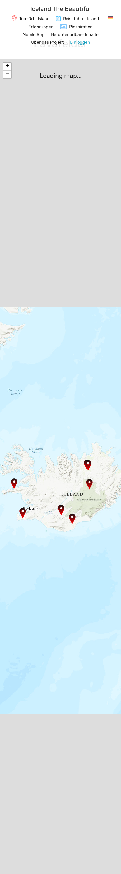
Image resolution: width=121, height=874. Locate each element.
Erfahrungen (41, 26)
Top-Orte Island (34, 18)
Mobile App (33, 34)
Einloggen (80, 42)
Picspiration (81, 26)
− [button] (7, 74)
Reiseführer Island (81, 18)
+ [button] (7, 67)
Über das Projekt (47, 42)
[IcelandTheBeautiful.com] (60, 9)
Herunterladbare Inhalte (75, 34)
